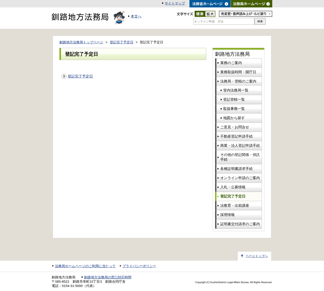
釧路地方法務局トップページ (81, 42)
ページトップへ (257, 256)
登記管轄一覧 (234, 99)
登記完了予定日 (121, 42)
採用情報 (227, 215)
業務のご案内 (231, 63)
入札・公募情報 (232, 187)
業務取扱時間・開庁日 (238, 72)
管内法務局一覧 (235, 90)
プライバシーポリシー (139, 266)
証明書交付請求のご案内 (240, 224)
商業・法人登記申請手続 (240, 145)
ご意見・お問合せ (234, 127)
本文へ (136, 16)
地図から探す (234, 118)
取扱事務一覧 (234, 109)
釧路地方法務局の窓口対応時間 (107, 277)
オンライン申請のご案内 (240, 178)
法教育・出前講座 (234, 205)
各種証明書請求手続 (236, 169)
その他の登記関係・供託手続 (240, 157)
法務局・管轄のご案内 (238, 81)
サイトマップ (175, 3)
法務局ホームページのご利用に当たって (85, 266)
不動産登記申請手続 (236, 136)
